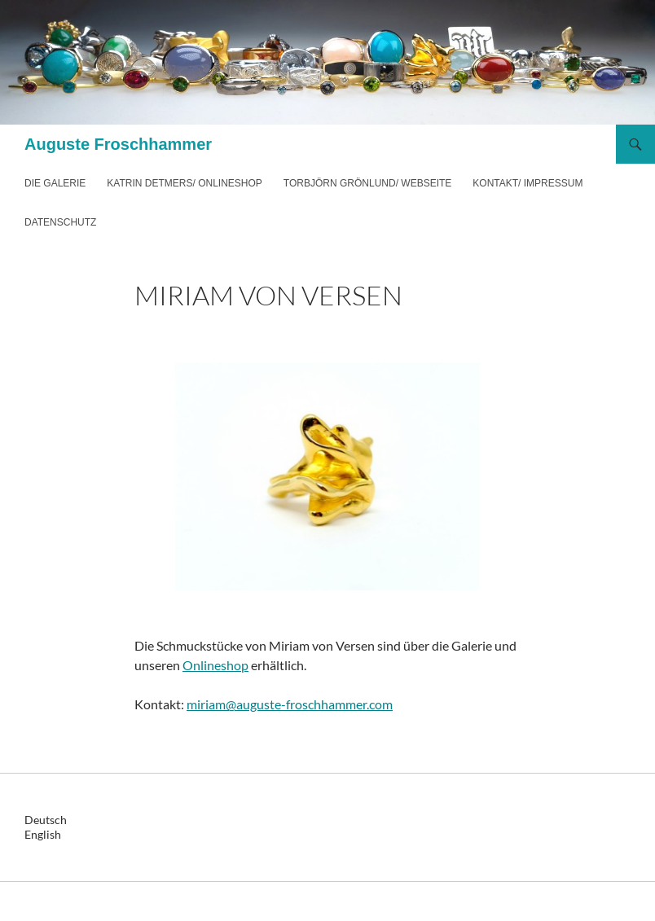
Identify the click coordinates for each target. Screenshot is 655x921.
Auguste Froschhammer (118, 144)
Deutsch (45, 820)
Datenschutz (60, 222)
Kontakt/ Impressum (527, 183)
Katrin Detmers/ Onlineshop (184, 183)
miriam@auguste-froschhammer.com (290, 704)
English (42, 834)
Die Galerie (55, 183)
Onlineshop (215, 665)
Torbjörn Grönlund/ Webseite (367, 183)
